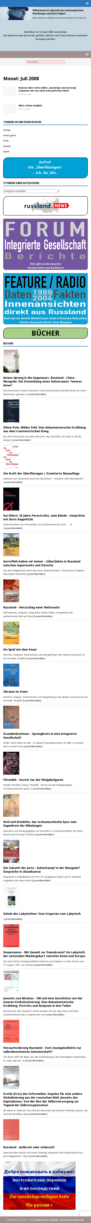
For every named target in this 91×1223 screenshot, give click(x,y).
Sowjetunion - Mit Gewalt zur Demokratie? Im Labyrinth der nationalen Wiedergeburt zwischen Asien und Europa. (44, 954)
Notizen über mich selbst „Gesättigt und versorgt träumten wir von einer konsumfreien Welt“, (47, 89)
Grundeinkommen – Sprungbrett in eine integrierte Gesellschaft (40, 735)
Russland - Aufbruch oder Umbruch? (29, 1147)
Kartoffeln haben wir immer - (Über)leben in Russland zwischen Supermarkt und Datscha (41, 563)
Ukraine (7, 146)
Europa (7, 130)
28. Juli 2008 (26, 94)
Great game (9, 135)
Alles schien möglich (30, 105)
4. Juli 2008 (25, 109)
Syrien (6, 151)
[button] (86, 3)
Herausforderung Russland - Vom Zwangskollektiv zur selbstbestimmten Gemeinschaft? (42, 1049)
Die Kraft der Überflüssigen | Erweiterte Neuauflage (41, 473)
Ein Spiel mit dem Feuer (20, 649)
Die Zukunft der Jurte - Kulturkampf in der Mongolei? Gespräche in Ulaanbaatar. (41, 869)
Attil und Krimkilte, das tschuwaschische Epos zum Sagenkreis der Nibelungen (40, 823)
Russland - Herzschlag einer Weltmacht (31, 607)
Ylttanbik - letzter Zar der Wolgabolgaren (33, 780)
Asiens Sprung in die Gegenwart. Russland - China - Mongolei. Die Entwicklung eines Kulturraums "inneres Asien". (42, 381)
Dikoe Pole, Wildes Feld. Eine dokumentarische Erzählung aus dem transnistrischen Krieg (44, 429)
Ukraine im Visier (15, 691)
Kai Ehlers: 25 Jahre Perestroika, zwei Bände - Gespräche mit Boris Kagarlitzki (44, 517)
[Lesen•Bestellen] (37, 394)
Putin (6, 140)
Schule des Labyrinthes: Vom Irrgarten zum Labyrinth (42, 914)
